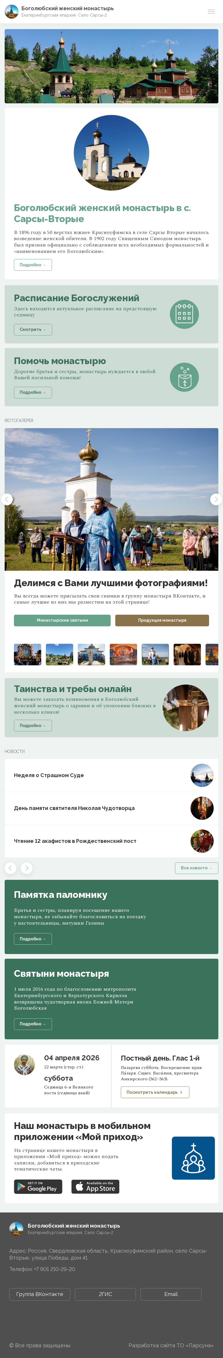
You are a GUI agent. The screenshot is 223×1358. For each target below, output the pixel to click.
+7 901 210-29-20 (54, 1269)
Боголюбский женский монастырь (67, 8)
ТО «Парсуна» (195, 1345)
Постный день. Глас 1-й (160, 1058)
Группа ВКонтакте (39, 1294)
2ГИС (105, 1294)
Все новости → (197, 868)
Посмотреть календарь (155, 1092)
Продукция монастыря (162, 620)
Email (171, 1294)
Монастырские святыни (62, 620)
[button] (7, 499)
